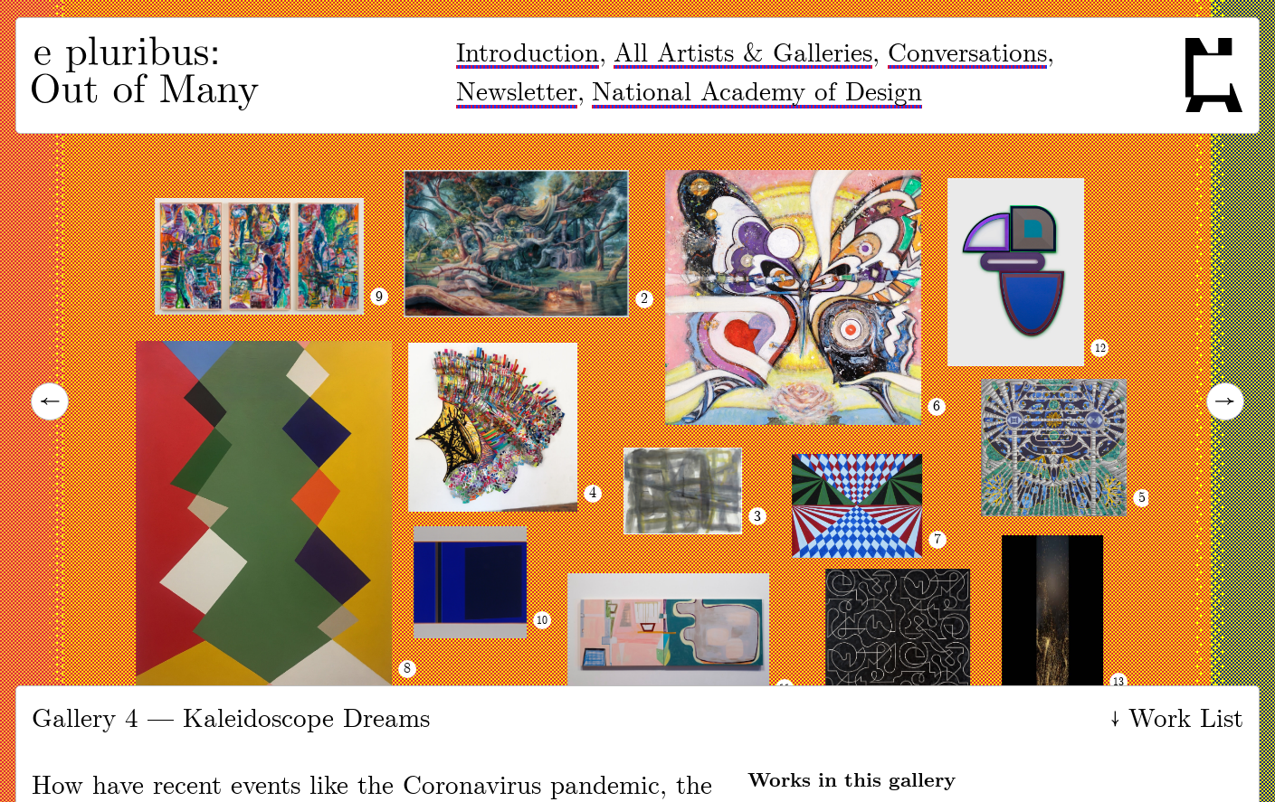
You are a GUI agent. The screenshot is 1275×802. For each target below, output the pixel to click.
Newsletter (516, 92)
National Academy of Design (757, 92)
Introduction (527, 53)
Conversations (967, 53)
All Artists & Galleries (743, 53)
